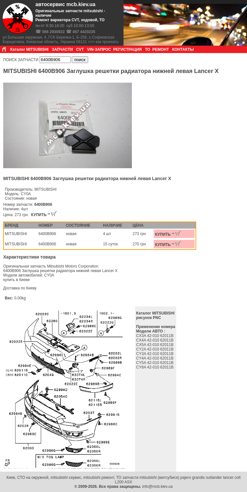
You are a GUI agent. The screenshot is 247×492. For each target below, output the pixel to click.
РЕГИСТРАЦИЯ (127, 49)
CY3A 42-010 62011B (155, 353)
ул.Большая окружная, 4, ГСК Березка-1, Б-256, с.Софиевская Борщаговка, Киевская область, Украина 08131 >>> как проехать (61, 39)
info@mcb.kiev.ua (157, 486)
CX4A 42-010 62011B (155, 340)
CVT (80, 49)
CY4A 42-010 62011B (155, 358)
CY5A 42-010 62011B (155, 362)
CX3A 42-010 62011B (155, 335)
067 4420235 (84, 32)
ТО (147, 49)
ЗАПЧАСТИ (62, 49)
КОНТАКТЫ (183, 49)
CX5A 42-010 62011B (155, 344)
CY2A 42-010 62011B (155, 349)
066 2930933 (53, 32)
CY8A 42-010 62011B (155, 367)
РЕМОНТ (160, 49)
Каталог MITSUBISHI (29, 49)
